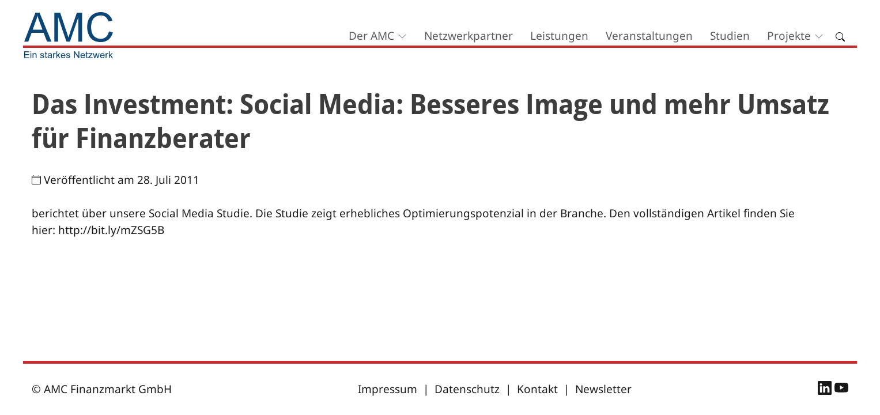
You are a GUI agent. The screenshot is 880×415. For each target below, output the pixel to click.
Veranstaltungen (649, 35)
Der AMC (371, 35)
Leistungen (559, 35)
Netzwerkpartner (468, 35)
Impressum (387, 389)
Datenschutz (467, 389)
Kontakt (537, 389)
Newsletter (603, 389)
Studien (730, 35)
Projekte (789, 35)
